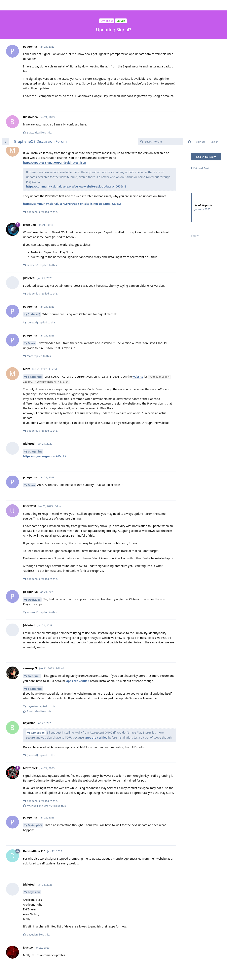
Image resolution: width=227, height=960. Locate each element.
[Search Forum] (160, 5)
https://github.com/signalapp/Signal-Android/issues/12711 (63, 948)
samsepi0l (38, 596)
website (138, 240)
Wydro (32, 943)
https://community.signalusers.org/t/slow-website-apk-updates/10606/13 (76, 50)
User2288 (34, 463)
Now (195, 99)
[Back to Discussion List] (5, 5)
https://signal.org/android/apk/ (44, 320)
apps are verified (77, 544)
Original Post (200, 32)
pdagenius (35, 240)
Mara (31, 207)
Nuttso (32, 847)
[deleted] (34, 178)
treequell (34, 540)
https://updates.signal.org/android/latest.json (54, 26)
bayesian (34, 756)
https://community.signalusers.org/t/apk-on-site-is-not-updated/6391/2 (72, 67)
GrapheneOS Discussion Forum (40, 5)
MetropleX (35, 689)
